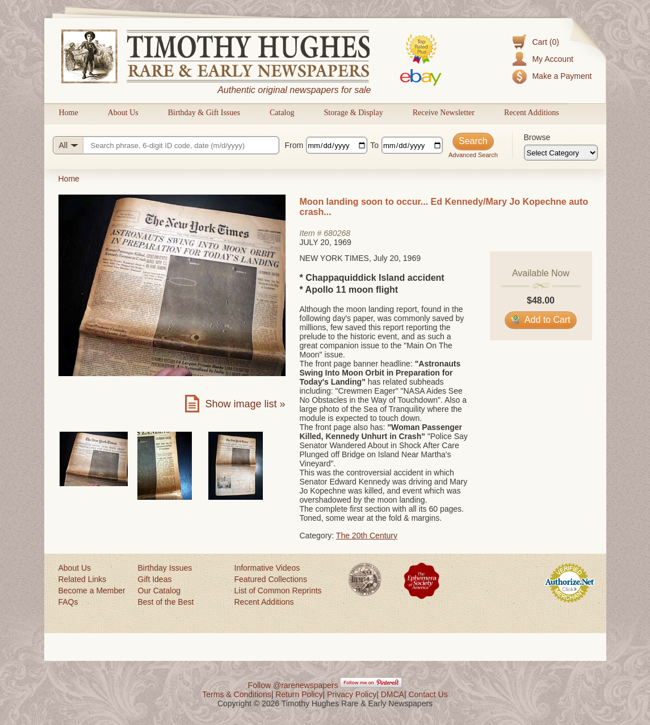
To (374, 145)
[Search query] (166, 145)
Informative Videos (267, 567)
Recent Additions (531, 112)
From (294, 145)
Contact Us (427, 694)
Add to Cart (541, 319)
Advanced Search (473, 154)
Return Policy (298, 694)
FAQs (68, 601)
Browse (537, 137)
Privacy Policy (351, 694)
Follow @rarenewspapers (293, 685)
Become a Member (91, 590)
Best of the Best (166, 601)
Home (68, 112)
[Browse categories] (561, 153)
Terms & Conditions (236, 694)
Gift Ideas (155, 579)
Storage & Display (353, 112)
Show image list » (245, 404)
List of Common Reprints (278, 590)
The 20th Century (366, 535)
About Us (123, 112)
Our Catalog (159, 590)
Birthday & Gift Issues (204, 112)
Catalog (282, 112)
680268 (337, 233)
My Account (552, 59)
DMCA (392, 694)
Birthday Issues (165, 567)
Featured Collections (270, 579)
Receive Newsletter (444, 112)
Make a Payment (562, 76)
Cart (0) (545, 42)
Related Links (82, 579)
